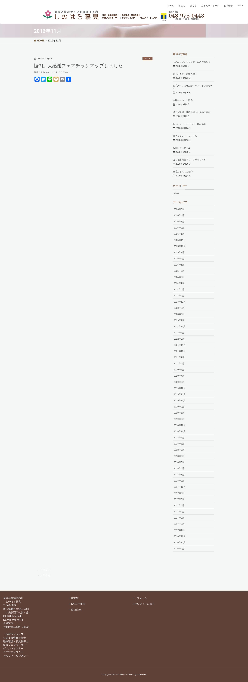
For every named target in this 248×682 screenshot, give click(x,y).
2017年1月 (179, 530)
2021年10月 (180, 351)
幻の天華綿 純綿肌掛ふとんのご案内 (191, 112)
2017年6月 (179, 499)
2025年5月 (179, 264)
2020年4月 (179, 376)
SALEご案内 (78, 604)
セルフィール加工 (144, 604)
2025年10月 (180, 246)
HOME (75, 598)
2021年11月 (180, 345)
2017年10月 (180, 487)
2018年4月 (179, 468)
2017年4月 (179, 511)
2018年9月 (179, 437)
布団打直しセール (181, 147)
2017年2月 (179, 524)
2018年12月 (180, 425)
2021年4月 (179, 363)
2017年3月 (179, 517)
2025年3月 (179, 271)
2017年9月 (179, 493)
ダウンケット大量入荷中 (185, 73)
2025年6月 (179, 258)
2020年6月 (179, 369)
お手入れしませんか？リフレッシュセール (193, 87)
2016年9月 (179, 548)
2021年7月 (179, 357)
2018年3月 (179, 474)
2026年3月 (179, 221)
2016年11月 (180, 542)
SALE (147, 58)
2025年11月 (180, 240)
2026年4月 (179, 215)
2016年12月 (180, 536)
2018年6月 (179, 456)
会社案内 (45, 570)
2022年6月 (179, 332)
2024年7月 (179, 283)
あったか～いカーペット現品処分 (189, 123)
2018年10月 (180, 431)
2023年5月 (179, 314)
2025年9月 (179, 252)
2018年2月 (179, 480)
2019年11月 (180, 394)
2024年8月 (179, 277)
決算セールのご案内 (183, 100)
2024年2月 (179, 295)
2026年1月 (179, 234)
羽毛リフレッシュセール (185, 135)
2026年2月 (179, 227)
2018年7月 (179, 450)
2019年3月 (179, 419)
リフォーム (140, 598)
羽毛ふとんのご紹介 (183, 171)
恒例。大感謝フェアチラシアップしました (78, 65)
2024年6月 (179, 289)
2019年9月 (179, 406)
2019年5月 (179, 413)
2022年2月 (179, 339)
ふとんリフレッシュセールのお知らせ (191, 61)
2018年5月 (179, 462)
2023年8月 (179, 308)
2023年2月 (179, 320)
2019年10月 (180, 400)
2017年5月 (179, 505)
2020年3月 (179, 382)
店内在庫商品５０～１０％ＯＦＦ (189, 159)
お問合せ (45, 575)
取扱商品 (76, 609)
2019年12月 (180, 388)
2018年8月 (179, 443)
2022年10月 (180, 326)
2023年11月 (180, 301)
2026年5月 (179, 209)
